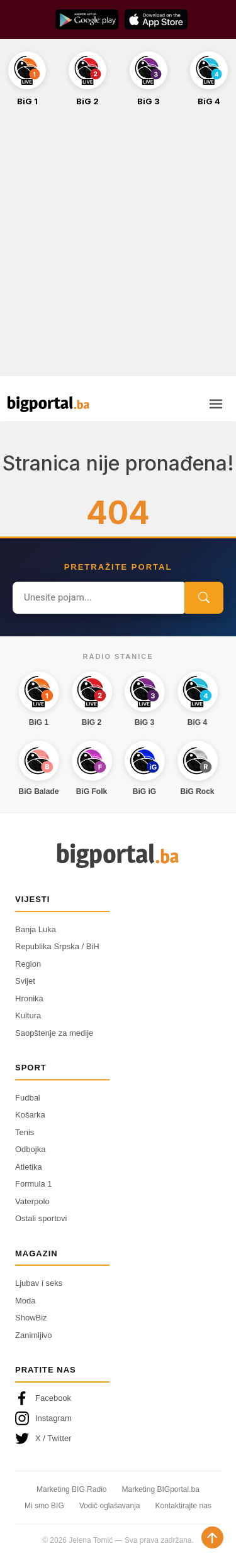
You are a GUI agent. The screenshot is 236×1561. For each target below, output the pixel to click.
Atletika (28, 1167)
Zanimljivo (33, 1335)
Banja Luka (35, 929)
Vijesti (32, 899)
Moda (25, 1300)
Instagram (43, 1418)
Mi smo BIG (44, 1505)
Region (28, 964)
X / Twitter (43, 1438)
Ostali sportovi (41, 1218)
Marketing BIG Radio (71, 1489)
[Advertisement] (118, 248)
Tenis (24, 1132)
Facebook (43, 1398)
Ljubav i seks (38, 1283)
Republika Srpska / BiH (57, 946)
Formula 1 (33, 1183)
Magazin (36, 1253)
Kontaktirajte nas (183, 1505)
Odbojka (30, 1149)
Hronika (29, 998)
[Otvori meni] (215, 403)
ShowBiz (31, 1317)
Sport (31, 1067)
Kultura (28, 1015)
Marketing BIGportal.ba (160, 1489)
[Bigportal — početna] (48, 404)
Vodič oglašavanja (109, 1505)
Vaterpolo (32, 1201)
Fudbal (27, 1097)
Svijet (25, 981)
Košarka (30, 1114)
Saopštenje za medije (54, 1033)
